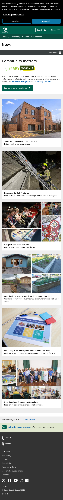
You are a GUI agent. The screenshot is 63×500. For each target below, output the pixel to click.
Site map (5, 475)
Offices (8, 443)
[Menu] (55, 30)
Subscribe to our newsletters (20, 427)
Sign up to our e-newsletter (15, 88)
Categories (37, 37)
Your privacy (6, 455)
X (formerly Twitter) (42, 81)
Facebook (16, 81)
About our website (9, 467)
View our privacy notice (13, 15)
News (27, 37)
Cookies (5, 459)
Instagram (25, 81)
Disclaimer (6, 451)
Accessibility (6, 463)
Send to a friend (28, 419)
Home (4, 37)
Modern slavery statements (12, 471)
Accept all (46, 21)
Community (15, 37)
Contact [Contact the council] (8, 438)
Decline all (16, 21)
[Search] (41, 30)
